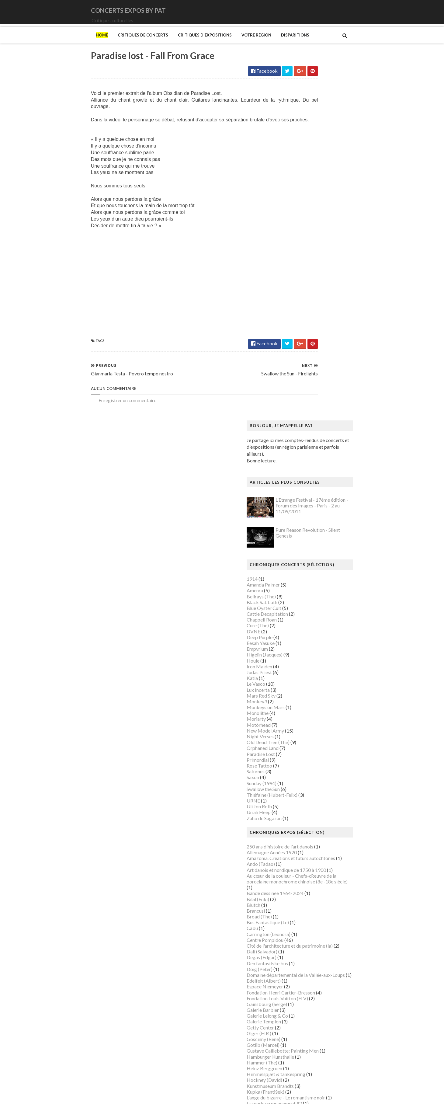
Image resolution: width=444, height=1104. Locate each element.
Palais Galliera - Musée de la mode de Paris (330, 937)
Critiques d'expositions (166, 43)
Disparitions (256, 43)
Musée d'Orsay (302, 873)
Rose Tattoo (298, 412)
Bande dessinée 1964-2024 (314, 540)
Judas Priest (298, 319)
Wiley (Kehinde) (302, 1042)
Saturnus (295, 418)
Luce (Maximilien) (304, 768)
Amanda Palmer (302, 232)
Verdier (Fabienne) (305, 1030)
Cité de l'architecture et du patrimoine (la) (329, 593)
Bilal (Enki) (297, 546)
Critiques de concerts (103, 43)
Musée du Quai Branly (309, 914)
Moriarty (295, 366)
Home (63, 43)
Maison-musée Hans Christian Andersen (327, 797)
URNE (292, 448)
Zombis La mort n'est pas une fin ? (320, 1054)
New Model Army (304, 377)
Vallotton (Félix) (302, 1019)
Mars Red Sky (300, 342)
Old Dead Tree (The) (307, 389)
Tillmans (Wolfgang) (307, 1013)
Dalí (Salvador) (301, 598)
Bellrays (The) (300, 243)
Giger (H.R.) (298, 680)
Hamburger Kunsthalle (309, 703)
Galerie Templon (303, 668)
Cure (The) (297, 272)
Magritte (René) (302, 773)
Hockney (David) (303, 727)
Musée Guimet (301, 861)
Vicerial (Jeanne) (303, 1036)
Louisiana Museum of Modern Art (321, 756)
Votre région (217, 43)
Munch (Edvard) (302, 849)
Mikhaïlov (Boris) (304, 832)
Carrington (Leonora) (308, 581)
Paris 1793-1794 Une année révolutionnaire (331, 949)
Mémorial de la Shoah (308, 925)
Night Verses (299, 383)
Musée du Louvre (303, 908)
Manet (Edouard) (303, 803)
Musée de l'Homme (306, 884)
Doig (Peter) (299, 616)
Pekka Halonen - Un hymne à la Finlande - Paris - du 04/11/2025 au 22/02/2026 (339, 957)
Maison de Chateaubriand (313, 785)
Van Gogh (296, 1024)
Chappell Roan (301, 267)
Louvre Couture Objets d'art (315, 762)
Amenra (294, 237)
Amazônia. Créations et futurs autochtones (330, 505)
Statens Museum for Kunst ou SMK (322, 995)
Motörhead (298, 371)
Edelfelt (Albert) (303, 628)
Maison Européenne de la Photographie (326, 779)
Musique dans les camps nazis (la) (320, 855)
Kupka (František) (305, 738)
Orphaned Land (302, 395)
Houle (292, 307)
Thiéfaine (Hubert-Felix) (311, 441)
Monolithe (297, 360)
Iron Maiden (298, 313)
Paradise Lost (300, 401)
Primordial (297, 406)
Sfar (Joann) (298, 989)
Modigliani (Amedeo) (308, 838)
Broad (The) (298, 563)
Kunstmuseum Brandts (309, 733)
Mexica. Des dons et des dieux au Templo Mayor (336, 820)
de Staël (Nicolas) (304, 1071)
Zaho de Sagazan (303, 465)
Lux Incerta (297, 337)
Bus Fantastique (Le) (307, 569)
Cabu (291, 575)
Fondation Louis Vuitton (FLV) (316, 645)
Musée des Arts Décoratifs (314, 896)
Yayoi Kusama (300, 1048)
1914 (291, 225)
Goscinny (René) (303, 686)
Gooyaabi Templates (164, 1095)
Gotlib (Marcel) (302, 692)
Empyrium (296, 296)
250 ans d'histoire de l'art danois (319, 493)
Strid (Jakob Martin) (307, 1001)
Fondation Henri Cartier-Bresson (320, 639)
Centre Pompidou (304, 587)
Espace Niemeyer (304, 633)
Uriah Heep (298, 459)
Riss (290, 978)
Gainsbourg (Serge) (306, 651)
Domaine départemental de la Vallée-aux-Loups (335, 622)
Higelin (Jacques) (304, 302)
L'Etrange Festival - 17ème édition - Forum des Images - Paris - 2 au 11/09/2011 (351, 152)
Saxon (292, 424)
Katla (291, 325)
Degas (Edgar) (301, 604)
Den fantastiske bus (306, 610)
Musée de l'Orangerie (308, 890)
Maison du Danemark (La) (312, 791)
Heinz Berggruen (303, 715)
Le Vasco (295, 331)
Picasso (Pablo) (302, 966)
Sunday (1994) (301, 430)
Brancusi (295, 557)
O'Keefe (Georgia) (305, 931)
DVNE (293, 278)
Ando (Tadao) (300, 511)
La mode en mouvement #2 (313, 750)
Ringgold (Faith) (302, 972)
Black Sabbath (301, 249)
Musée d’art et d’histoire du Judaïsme (324, 919)
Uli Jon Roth (298, 453)
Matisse (294, 814)
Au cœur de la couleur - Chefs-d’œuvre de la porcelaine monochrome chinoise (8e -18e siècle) (336, 525)
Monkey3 (296, 348)
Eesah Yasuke (300, 290)
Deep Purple (299, 284)
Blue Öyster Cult (303, 255)
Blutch (293, 552)
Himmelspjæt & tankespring (315, 721)
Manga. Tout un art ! (307, 808)
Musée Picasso (301, 867)
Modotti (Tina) (301, 844)
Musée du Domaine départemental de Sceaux (332, 902)
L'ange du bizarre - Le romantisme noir (325, 744)
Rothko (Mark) (301, 984)
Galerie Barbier (302, 657)
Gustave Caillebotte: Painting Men (322, 698)
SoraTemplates (92, 1095)
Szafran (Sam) (300, 1007)
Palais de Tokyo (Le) (307, 943)
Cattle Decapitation (306, 261)
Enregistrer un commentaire (88, 417)
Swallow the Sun (302, 436)
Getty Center (299, 674)
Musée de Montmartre (309, 879)
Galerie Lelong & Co (306, 663)
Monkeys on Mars (305, 354)
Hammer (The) (301, 709)
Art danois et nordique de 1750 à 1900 (325, 517)
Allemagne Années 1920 (311, 499)
